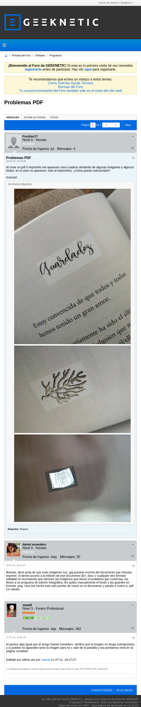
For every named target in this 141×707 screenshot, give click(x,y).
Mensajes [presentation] (13, 117)
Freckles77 (30, 136)
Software (40, 55)
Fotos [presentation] (54, 117)
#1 (133, 157)
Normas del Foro (70, 87)
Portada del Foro (21, 55)
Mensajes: (64, 149)
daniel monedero (34, 544)
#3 (133, 637)
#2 (133, 566)
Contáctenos (102, 690)
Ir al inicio (125, 690)
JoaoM (27, 605)
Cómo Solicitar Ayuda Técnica (70, 83)
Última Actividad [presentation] (35, 117)
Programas (55, 55)
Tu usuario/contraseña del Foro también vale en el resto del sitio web (70, 90)
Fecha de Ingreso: (36, 149)
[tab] (13, 117)
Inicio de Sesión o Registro (116, 2)
